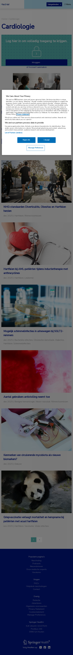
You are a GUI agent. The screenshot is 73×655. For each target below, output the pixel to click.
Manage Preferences (35, 148)
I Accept (47, 140)
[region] (36, 122)
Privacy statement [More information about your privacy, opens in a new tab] (23, 114)
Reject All (26, 140)
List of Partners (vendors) (13, 133)
